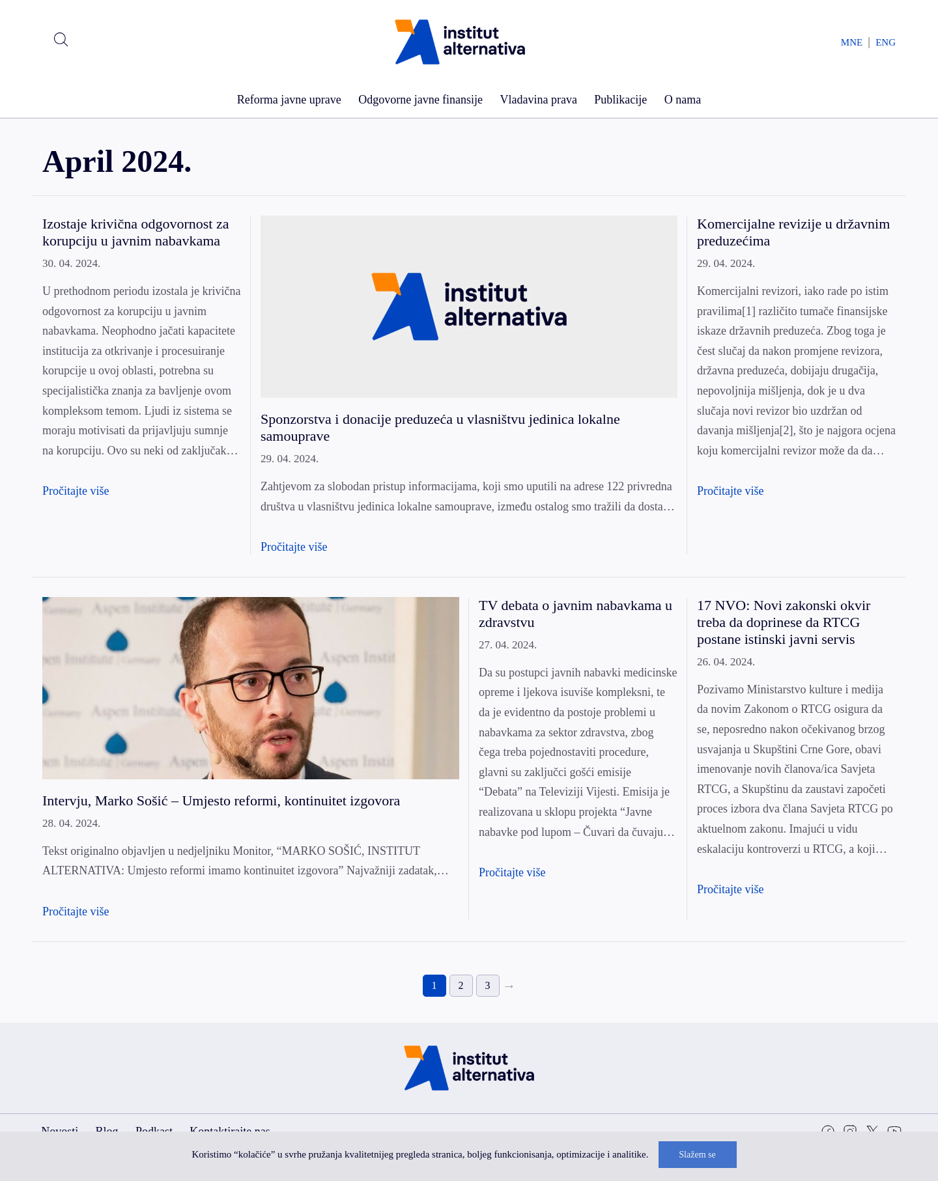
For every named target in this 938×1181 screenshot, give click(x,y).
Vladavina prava (538, 99)
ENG (885, 42)
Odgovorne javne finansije (420, 99)
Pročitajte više (75, 490)
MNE (851, 42)
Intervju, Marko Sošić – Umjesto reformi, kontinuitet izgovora (221, 800)
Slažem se (697, 1155)
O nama (682, 99)
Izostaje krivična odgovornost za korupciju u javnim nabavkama (135, 232)
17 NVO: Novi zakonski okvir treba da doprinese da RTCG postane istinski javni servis (783, 622)
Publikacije (620, 99)
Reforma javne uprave (289, 99)
